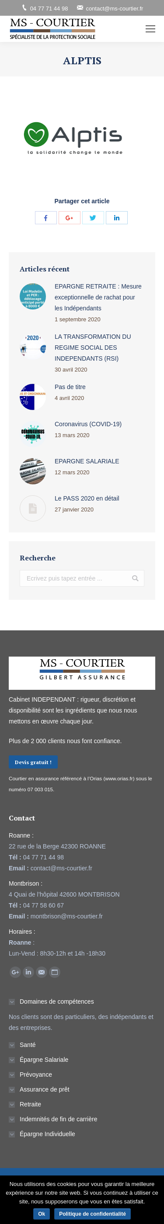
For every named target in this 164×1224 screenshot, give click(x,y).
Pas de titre (70, 386)
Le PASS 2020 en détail (87, 498)
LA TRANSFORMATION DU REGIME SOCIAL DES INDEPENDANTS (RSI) (93, 347)
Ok (41, 1214)
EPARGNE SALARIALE (87, 461)
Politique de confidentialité (92, 1214)
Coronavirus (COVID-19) (88, 424)
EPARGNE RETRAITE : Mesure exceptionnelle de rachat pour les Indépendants (98, 297)
